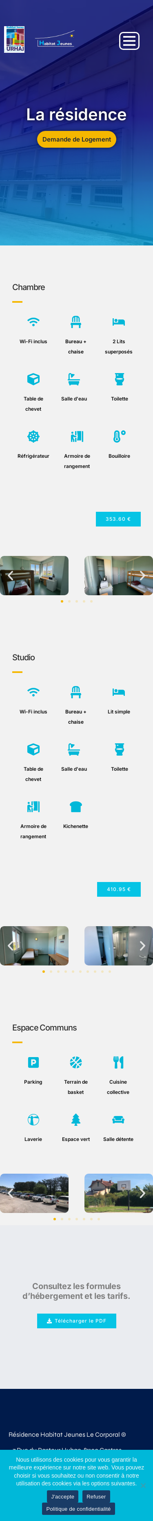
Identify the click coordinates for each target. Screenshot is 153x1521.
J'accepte (62, 1497)
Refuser (96, 1497)
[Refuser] (143, 1485)
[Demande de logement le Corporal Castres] (54, 40)
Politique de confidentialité (78, 1509)
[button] (118, 519)
